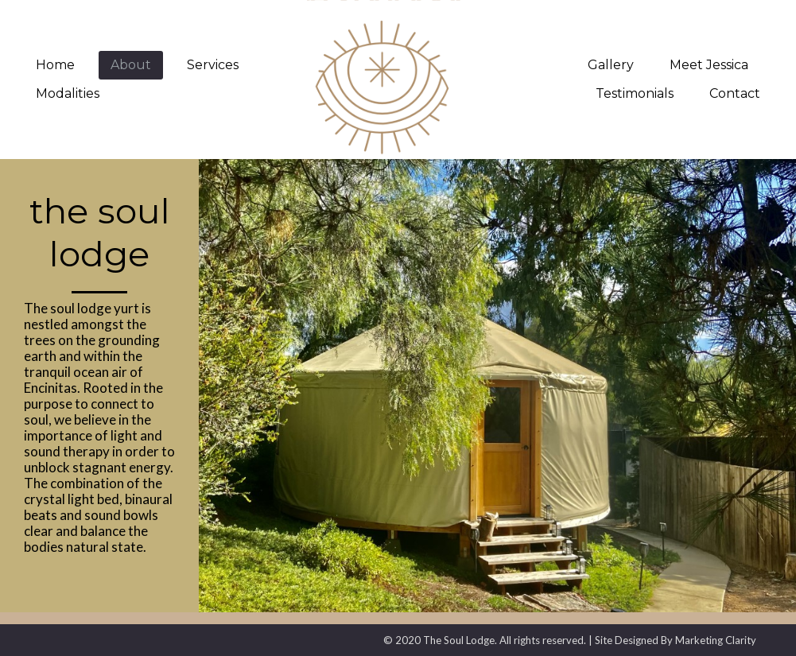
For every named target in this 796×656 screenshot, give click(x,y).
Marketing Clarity (715, 640)
